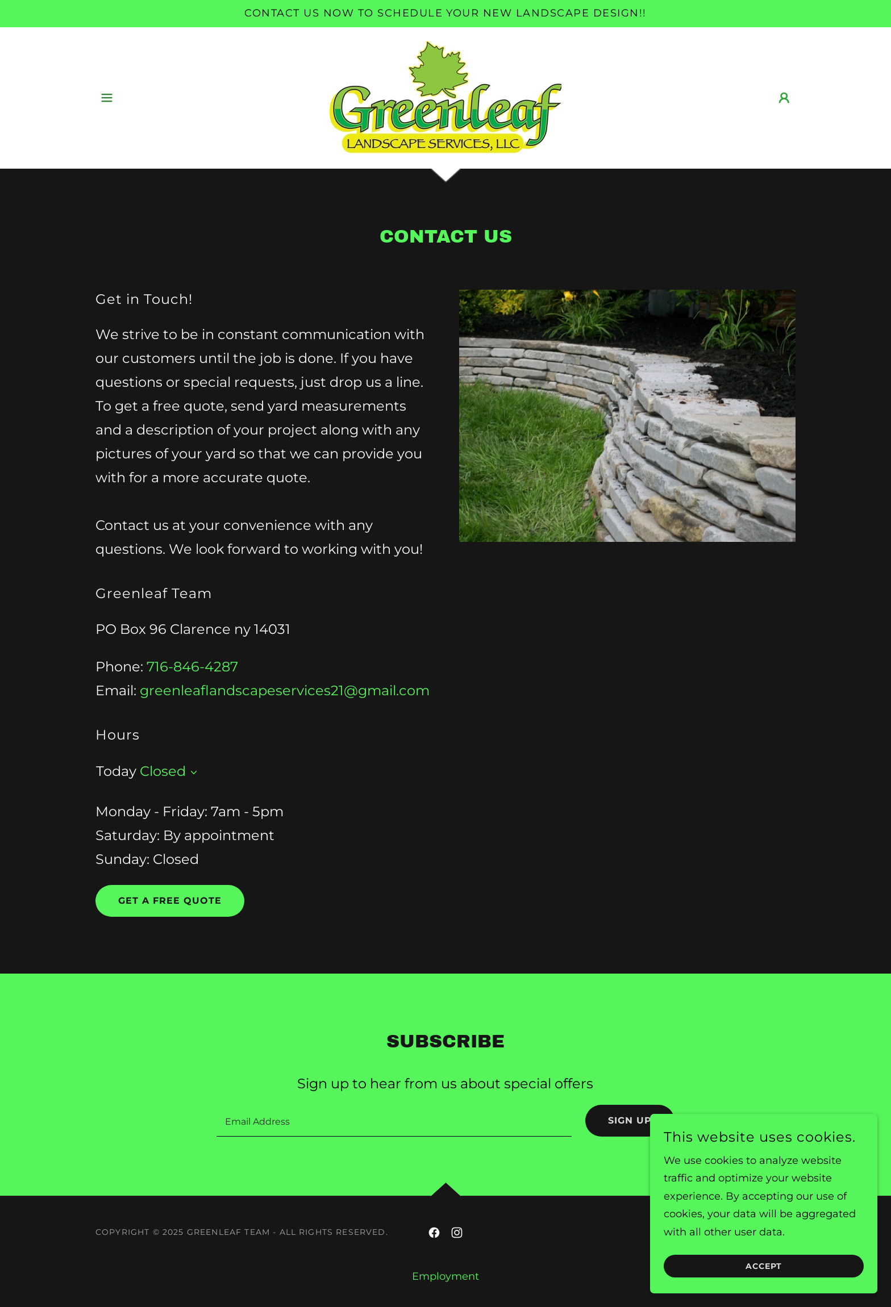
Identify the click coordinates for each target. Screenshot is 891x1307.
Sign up (630, 1120)
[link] (445, 97)
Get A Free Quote (170, 900)
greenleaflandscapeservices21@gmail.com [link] (285, 690)
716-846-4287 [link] (192, 666)
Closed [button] (163, 771)
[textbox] (393, 1121)
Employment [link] (445, 1276)
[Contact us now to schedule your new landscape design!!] (445, 13)
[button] (106, 97)
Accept (764, 1266)
